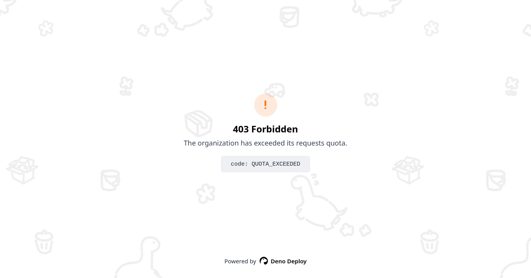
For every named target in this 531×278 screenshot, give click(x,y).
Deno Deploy (283, 261)
